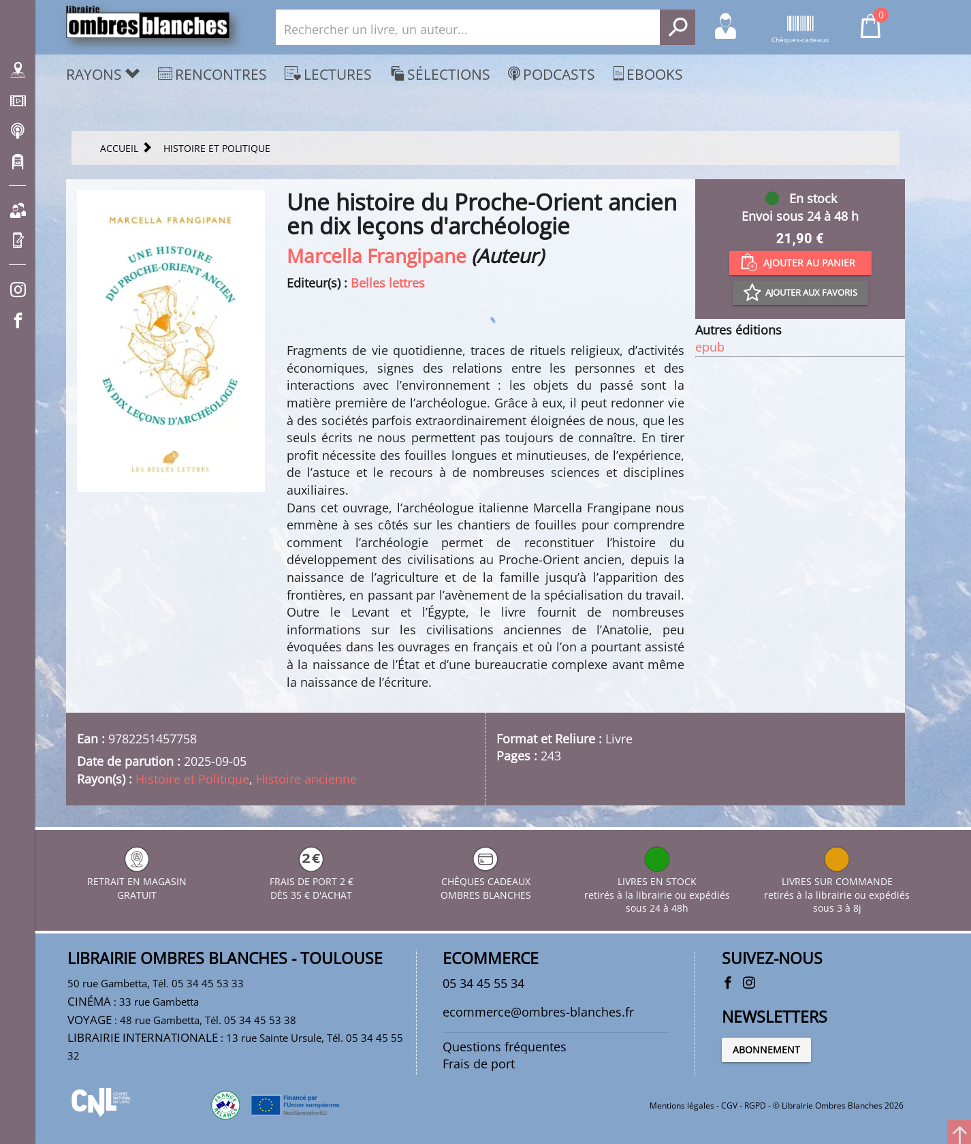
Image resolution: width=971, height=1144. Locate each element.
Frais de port (479, 1063)
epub (710, 347)
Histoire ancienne (306, 779)
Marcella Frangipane (376, 255)
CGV (729, 1105)
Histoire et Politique (192, 779)
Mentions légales (682, 1105)
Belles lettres (388, 283)
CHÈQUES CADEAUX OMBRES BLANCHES (486, 881)
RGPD (755, 1105)
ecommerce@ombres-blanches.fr (538, 1012)
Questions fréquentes (505, 1046)
